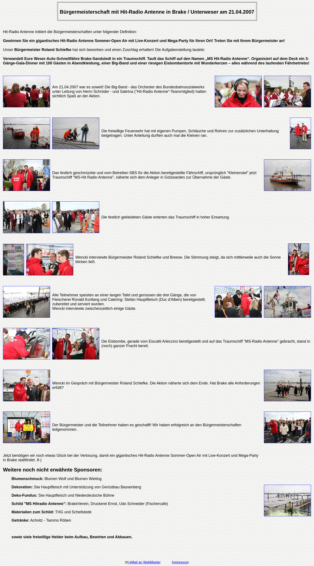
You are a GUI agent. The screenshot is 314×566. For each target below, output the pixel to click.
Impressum (180, 562)
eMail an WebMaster (143, 562)
